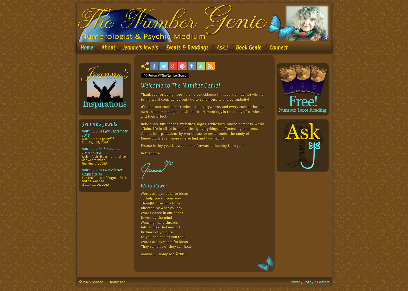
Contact (323, 282)
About (108, 48)
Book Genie (249, 48)
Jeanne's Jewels (140, 48)
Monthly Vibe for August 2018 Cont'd (100, 151)
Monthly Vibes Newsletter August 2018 (101, 172)
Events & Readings (187, 48)
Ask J (222, 48)
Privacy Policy (302, 282)
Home (86, 48)
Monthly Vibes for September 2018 (104, 133)
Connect (279, 48)
